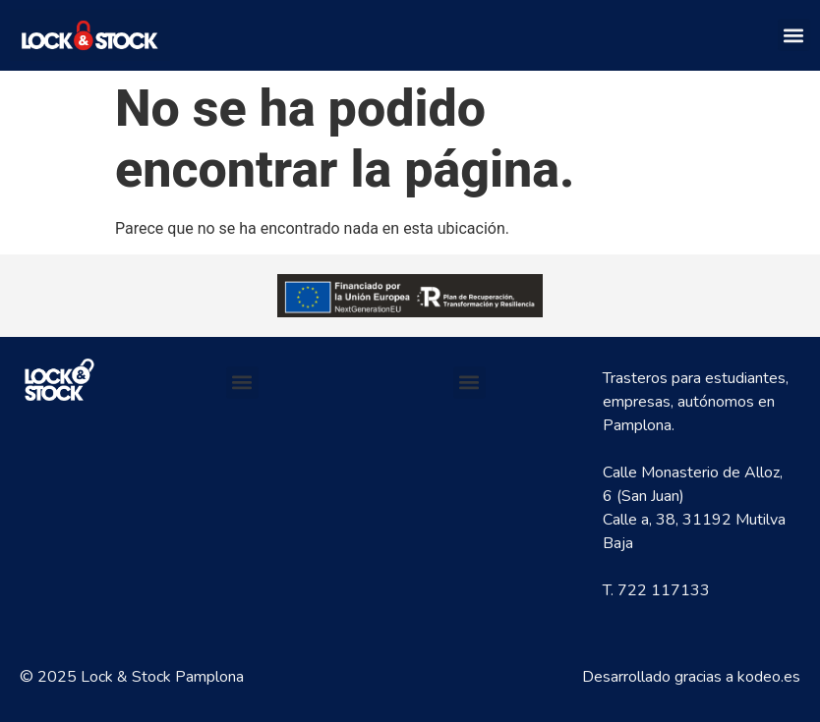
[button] (794, 35)
